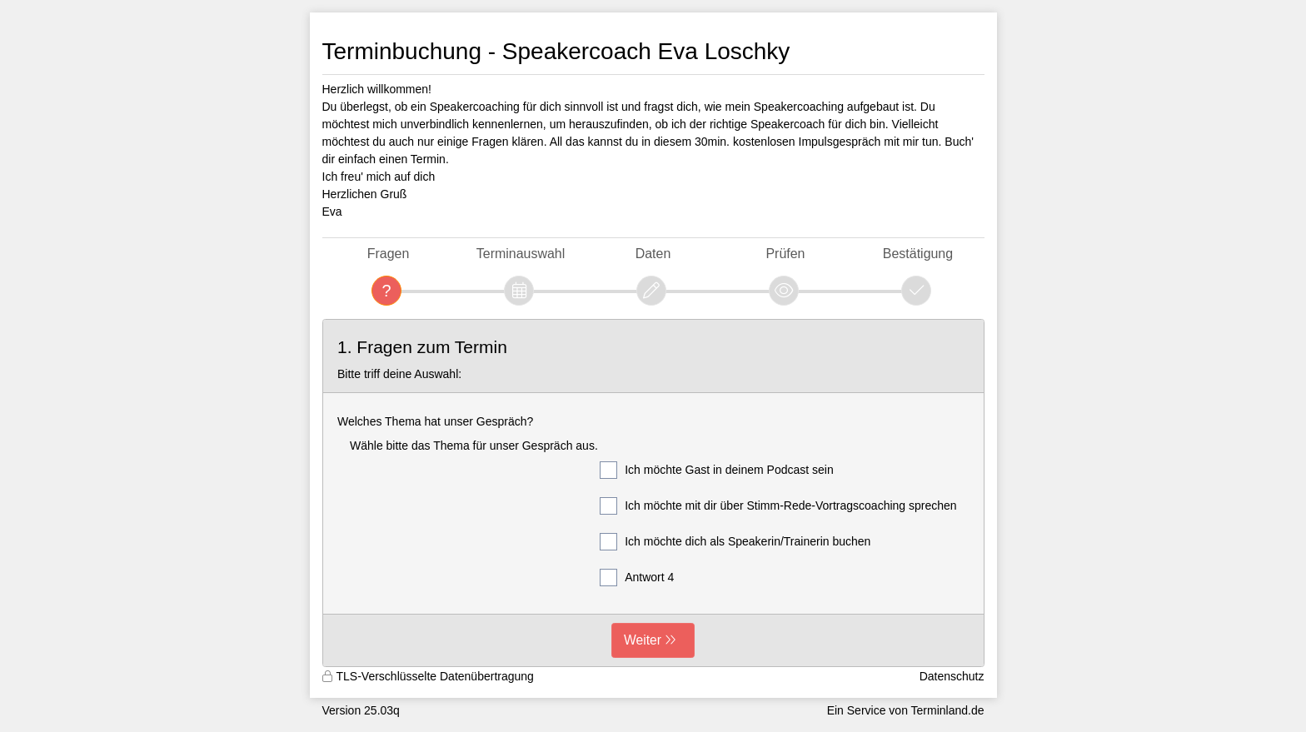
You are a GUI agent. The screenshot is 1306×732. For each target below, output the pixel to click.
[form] (653, 493)
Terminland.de (947, 710)
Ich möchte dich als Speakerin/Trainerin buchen (735, 541)
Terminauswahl (520, 253)
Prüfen (785, 253)
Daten (653, 253)
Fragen (388, 253)
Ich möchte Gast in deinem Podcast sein (717, 470)
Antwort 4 (637, 577)
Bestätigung (918, 253)
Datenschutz (952, 676)
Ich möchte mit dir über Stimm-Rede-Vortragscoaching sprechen (778, 506)
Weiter (642, 640)
